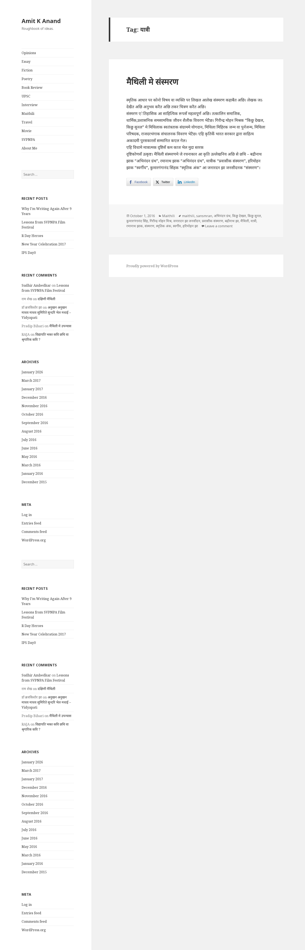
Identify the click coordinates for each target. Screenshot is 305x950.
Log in (27, 514)
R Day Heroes (32, 235)
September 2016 (35, 422)
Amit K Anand (41, 21)
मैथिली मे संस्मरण (152, 81)
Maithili (28, 113)
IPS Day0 (29, 252)
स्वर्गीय (177, 226)
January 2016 (32, 473)
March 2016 (31, 465)
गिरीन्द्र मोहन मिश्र (160, 221)
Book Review (32, 87)
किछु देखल (239, 216)
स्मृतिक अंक (163, 226)
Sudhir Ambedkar (36, 285)
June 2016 (29, 448)
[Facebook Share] (138, 182)
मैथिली (244, 221)
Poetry (27, 79)
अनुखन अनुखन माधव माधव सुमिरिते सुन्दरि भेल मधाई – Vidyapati (46, 312)
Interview (30, 105)
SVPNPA (28, 139)
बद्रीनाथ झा (232, 221)
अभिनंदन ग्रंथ (222, 216)
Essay (26, 61)
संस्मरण (149, 226)
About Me (29, 148)
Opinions (29, 53)
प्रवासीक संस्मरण (212, 221)
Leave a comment (219, 226)
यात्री (253, 221)
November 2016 (34, 406)
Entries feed (31, 523)
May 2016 (29, 456)
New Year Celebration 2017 (44, 244)
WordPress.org (34, 540)
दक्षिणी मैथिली (46, 299)
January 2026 (32, 372)
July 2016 (29, 439)
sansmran (204, 216)
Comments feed (34, 531)
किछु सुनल (254, 216)
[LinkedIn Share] (186, 182)
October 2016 (32, 414)
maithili (188, 216)
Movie (27, 131)
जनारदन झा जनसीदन (186, 221)
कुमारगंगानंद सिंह (137, 221)
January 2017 (32, 389)
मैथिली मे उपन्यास (60, 326)
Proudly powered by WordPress (152, 266)
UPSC (26, 96)
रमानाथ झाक (134, 226)
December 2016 (34, 397)
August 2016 (31, 431)
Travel (27, 122)
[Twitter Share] (163, 182)
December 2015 (34, 482)
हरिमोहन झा (190, 226)
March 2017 (31, 380)
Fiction (27, 70)
